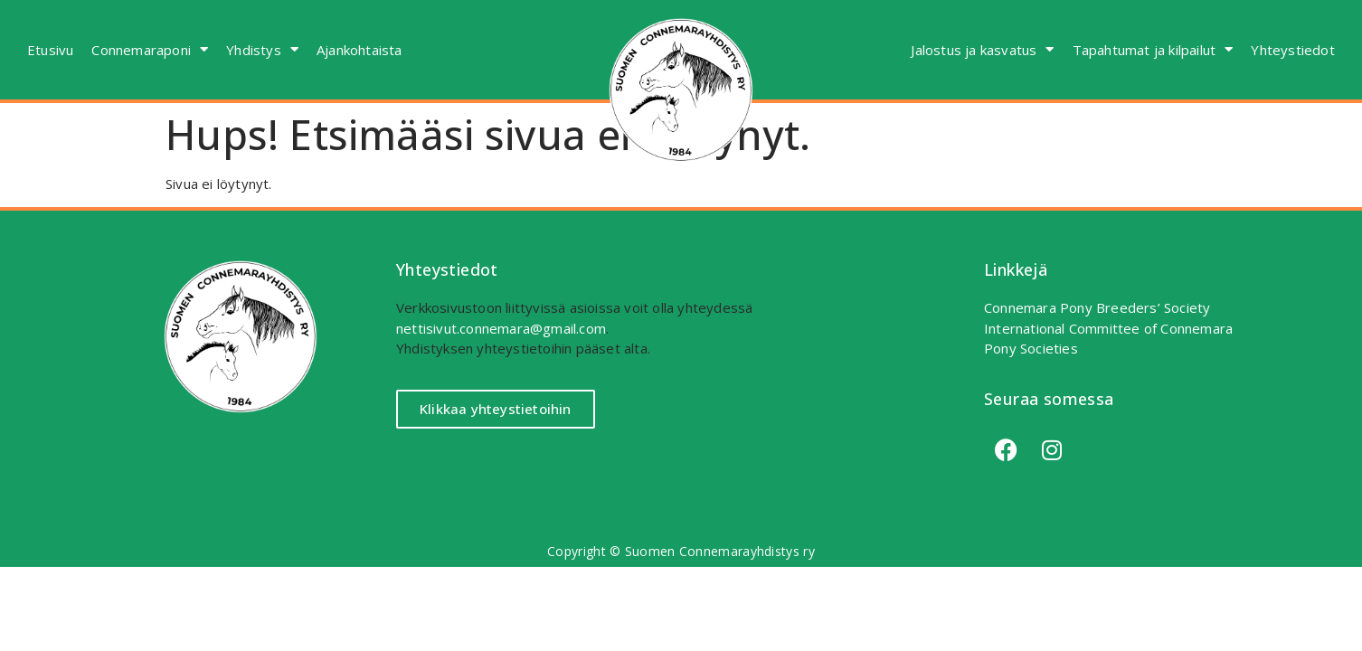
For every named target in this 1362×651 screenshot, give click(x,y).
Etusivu (50, 50)
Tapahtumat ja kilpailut (1153, 49)
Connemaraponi (149, 49)
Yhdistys (262, 49)
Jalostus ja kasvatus (982, 49)
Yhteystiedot (1292, 50)
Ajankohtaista (359, 50)
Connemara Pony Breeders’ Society (1097, 307)
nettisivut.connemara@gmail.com (501, 328)
